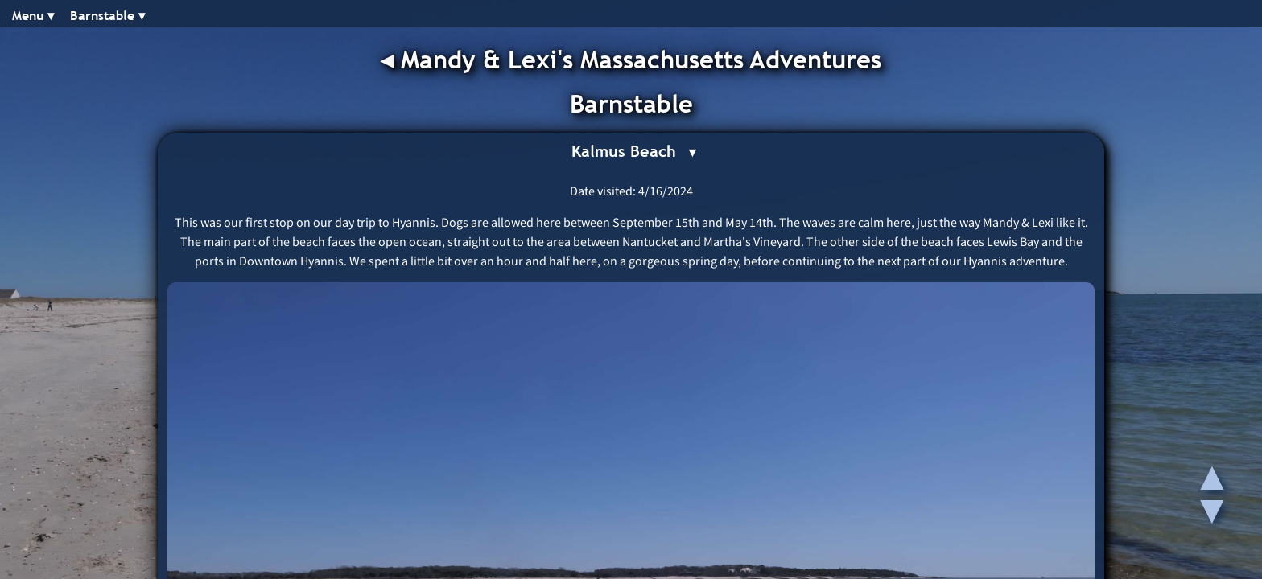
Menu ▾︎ (33, 15)
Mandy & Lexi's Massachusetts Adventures (641, 59)
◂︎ (391, 59)
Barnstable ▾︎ (107, 15)
